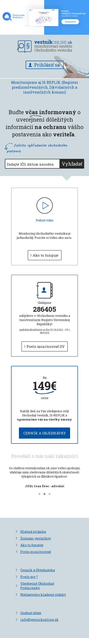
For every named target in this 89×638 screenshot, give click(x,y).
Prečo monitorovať (35, 552)
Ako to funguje (45, 255)
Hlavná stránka (33, 531)
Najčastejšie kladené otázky (43, 594)
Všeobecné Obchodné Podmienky (37, 585)
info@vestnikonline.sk (39, 619)
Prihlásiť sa (47, 65)
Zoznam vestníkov (35, 538)
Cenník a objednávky (44, 433)
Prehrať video (44, 220)
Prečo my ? (29, 577)
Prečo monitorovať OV (46, 346)
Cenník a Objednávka (37, 570)
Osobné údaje (30, 613)
